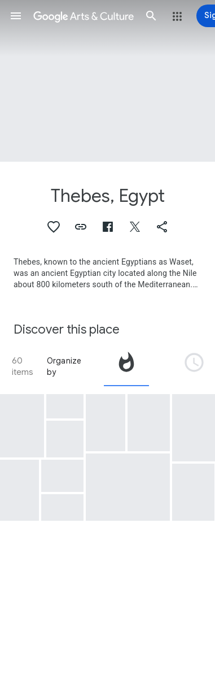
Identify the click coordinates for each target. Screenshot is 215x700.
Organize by (64, 366)
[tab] (126, 366)
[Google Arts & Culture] (83, 16)
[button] (15, 15)
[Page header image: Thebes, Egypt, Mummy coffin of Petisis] (107, 81)
